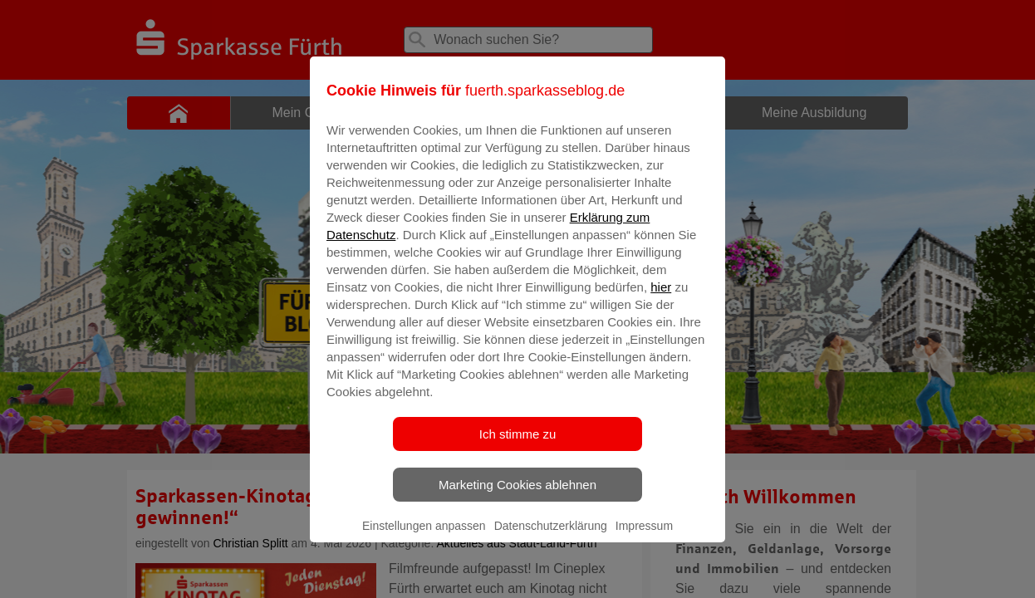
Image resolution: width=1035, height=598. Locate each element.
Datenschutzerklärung (550, 537)
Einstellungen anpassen (424, 537)
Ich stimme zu (518, 446)
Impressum (644, 537)
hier (660, 299)
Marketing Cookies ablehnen (517, 496)
